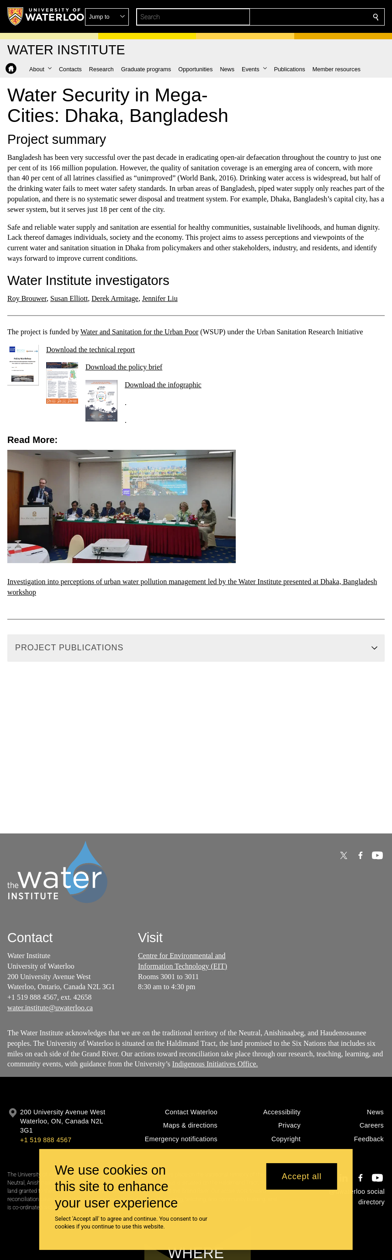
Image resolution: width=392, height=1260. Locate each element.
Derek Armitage (114, 298)
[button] (309, 17)
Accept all (302, 1176)
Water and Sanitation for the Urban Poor (139, 332)
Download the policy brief (123, 367)
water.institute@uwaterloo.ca (50, 1008)
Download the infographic (163, 385)
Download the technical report (90, 349)
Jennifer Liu (160, 298)
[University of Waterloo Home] (46, 16)
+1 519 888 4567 (45, 1140)
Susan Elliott (69, 298)
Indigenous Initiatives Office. (215, 1064)
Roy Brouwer (27, 298)
